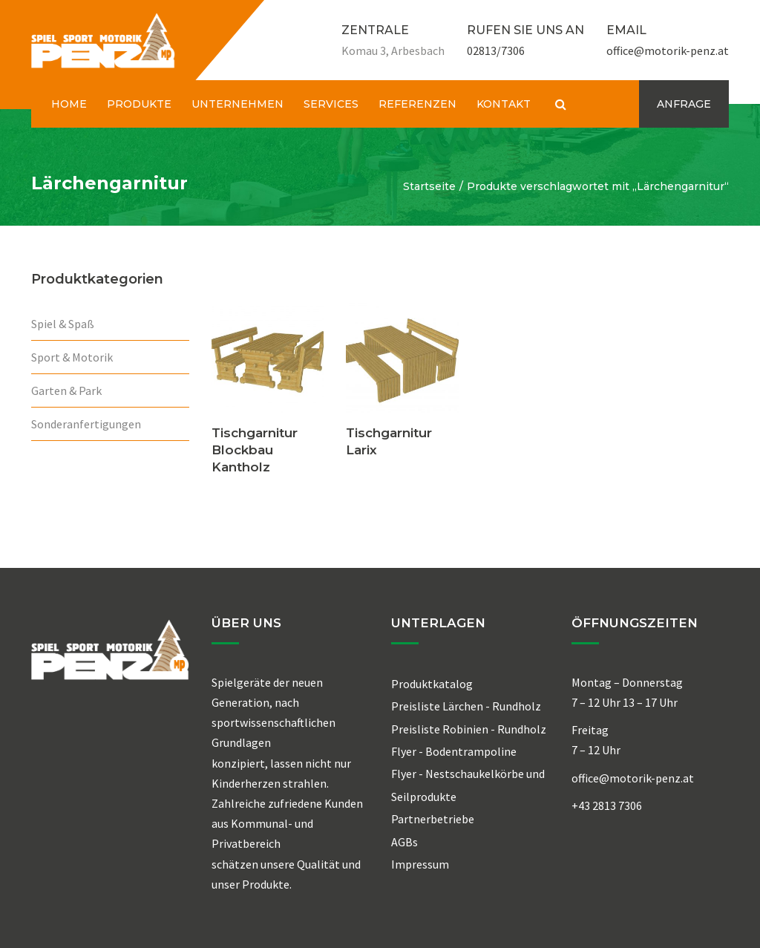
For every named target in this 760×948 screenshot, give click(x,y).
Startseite (429, 186)
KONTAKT (503, 104)
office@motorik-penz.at (667, 50)
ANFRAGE (684, 104)
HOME (69, 104)
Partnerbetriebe (432, 818)
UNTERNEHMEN (237, 104)
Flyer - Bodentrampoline (454, 751)
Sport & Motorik (72, 357)
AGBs (404, 841)
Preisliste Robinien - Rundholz (468, 729)
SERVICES (331, 104)
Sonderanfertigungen (86, 423)
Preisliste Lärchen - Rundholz (466, 706)
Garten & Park (66, 390)
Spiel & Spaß (62, 323)
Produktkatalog (432, 683)
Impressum (420, 864)
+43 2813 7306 (606, 805)
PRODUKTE (139, 104)
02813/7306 (496, 50)
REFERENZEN (417, 104)
